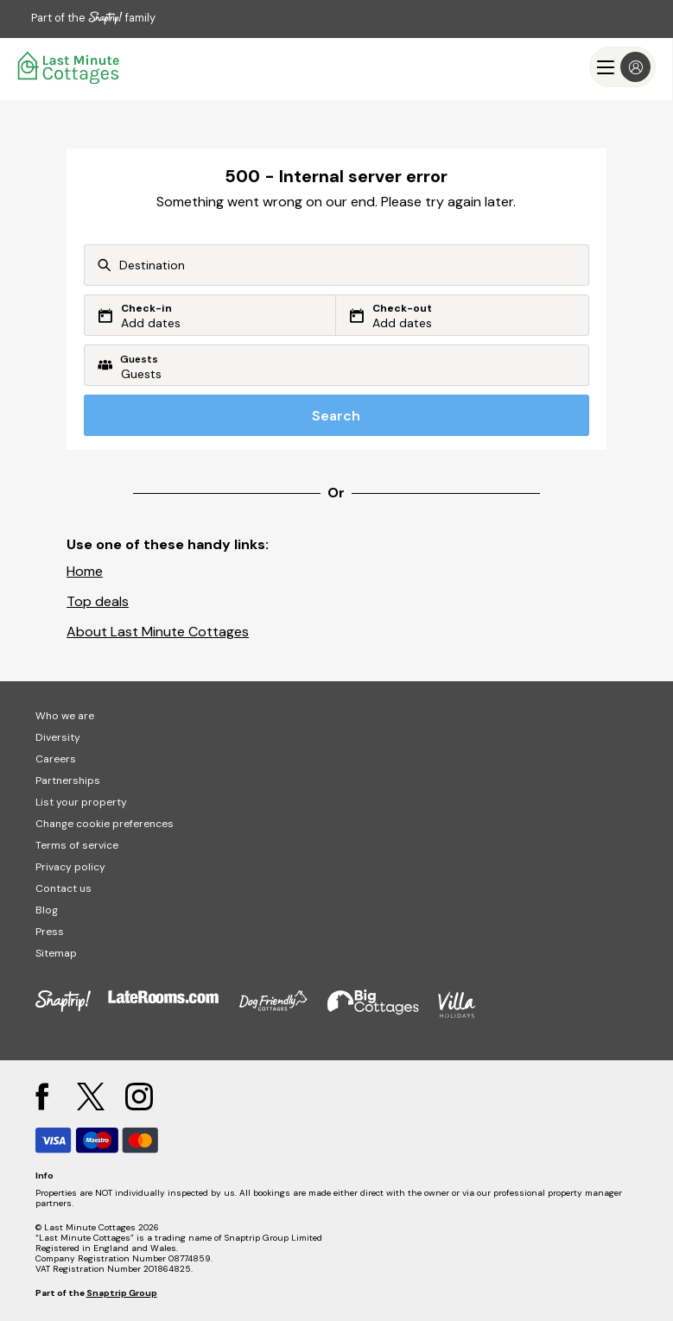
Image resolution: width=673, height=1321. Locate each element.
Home (85, 571)
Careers (55, 759)
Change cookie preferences (104, 824)
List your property (81, 802)
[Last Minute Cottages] (69, 67)
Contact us (63, 888)
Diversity (57, 737)
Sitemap (56, 953)
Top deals (98, 601)
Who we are (64, 716)
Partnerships (67, 780)
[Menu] (622, 67)
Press (49, 932)
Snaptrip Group (121, 1293)
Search (336, 416)
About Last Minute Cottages (158, 632)
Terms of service (76, 845)
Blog (46, 910)
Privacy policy (70, 867)
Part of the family (93, 17)
